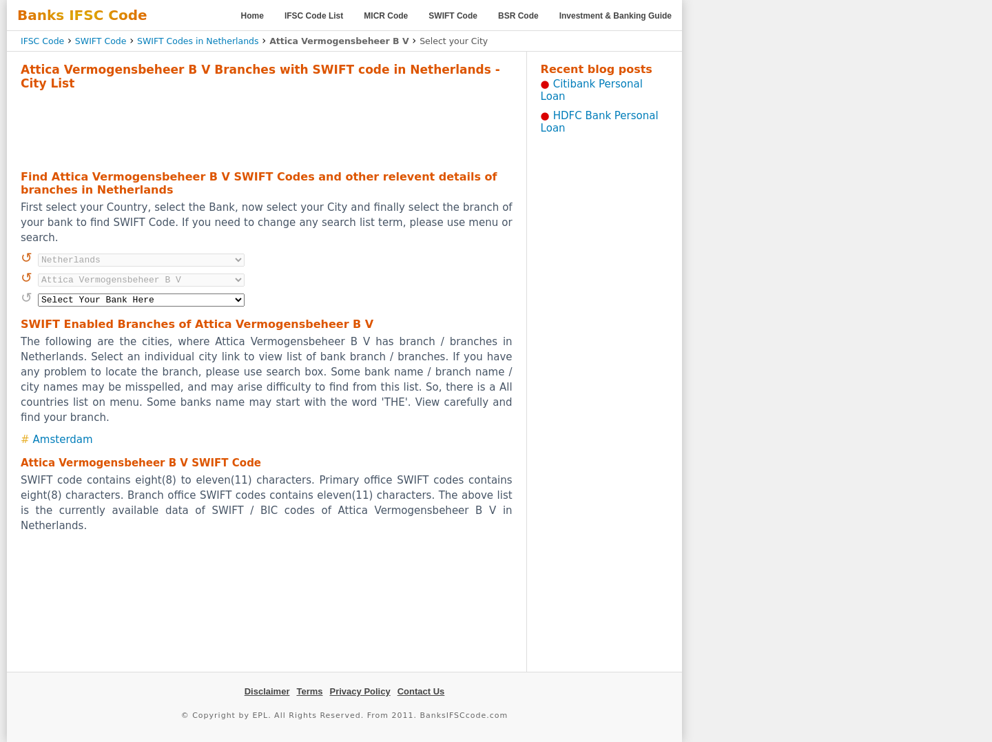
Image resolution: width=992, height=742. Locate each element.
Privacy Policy (360, 691)
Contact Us (421, 691)
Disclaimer (267, 691)
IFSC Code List (314, 16)
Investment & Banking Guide (615, 16)
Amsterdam (63, 439)
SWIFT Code (452, 16)
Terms (309, 691)
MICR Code (386, 16)
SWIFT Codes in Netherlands (198, 41)
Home (252, 16)
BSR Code (518, 16)
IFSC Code (42, 41)
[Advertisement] (266, 128)
